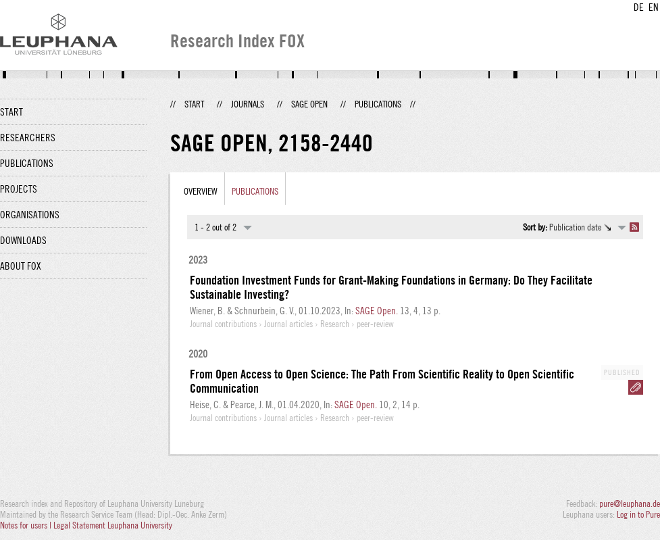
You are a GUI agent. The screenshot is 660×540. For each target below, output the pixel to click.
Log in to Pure (638, 514)
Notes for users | (26, 525)
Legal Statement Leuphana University (112, 525)
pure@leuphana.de (629, 503)
